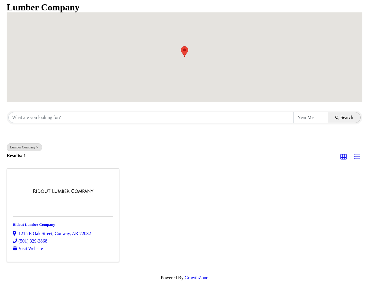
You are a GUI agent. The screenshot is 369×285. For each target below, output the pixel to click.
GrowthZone (196, 277)
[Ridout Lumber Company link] (63, 191)
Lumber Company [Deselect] (24, 147)
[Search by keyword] (151, 117)
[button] (184, 51)
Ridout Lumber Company (34, 224)
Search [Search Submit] (344, 117)
